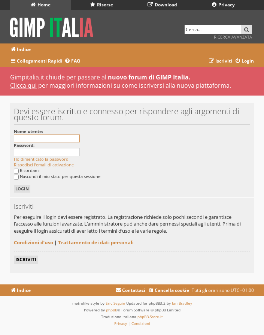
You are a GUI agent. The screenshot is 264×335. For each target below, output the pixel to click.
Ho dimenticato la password (41, 159)
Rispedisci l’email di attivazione (44, 165)
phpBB (111, 310)
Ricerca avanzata (233, 37)
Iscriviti (25, 259)
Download (162, 4)
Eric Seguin (115, 303)
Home (41, 4)
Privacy (223, 4)
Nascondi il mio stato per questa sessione (57, 176)
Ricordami (27, 170)
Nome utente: (28, 131)
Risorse (101, 4)
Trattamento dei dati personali (96, 242)
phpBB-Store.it (150, 316)
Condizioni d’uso (33, 242)
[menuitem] (72, 61)
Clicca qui (23, 85)
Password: (24, 145)
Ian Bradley (182, 303)
